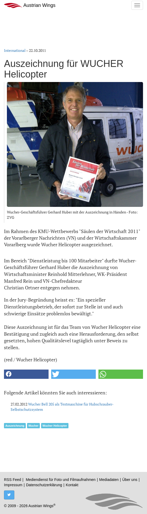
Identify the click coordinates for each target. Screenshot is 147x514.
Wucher (33, 425)
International (14, 50)
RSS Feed (12, 479)
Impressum (13, 485)
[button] (26, 374)
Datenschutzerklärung (44, 485)
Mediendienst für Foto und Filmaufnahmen (61, 479)
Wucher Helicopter (54, 425)
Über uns (129, 479)
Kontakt (72, 485)
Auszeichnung (14, 425)
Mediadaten (109, 479)
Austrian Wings (29, 5)
